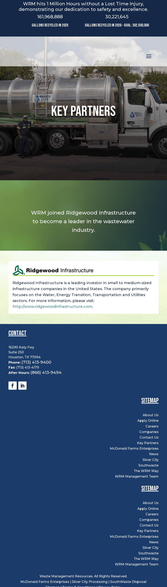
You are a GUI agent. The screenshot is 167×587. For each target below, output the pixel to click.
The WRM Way (146, 471)
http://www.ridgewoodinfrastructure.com (52, 306)
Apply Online (148, 421)
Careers (152, 426)
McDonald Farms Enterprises (134, 448)
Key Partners (148, 443)
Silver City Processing (89, 582)
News (154, 454)
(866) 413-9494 (46, 372)
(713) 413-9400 (36, 362)
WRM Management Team (137, 476)
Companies (149, 432)
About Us (151, 415)
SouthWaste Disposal (128, 582)
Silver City (150, 460)
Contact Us (149, 437)
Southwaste (148, 465)
